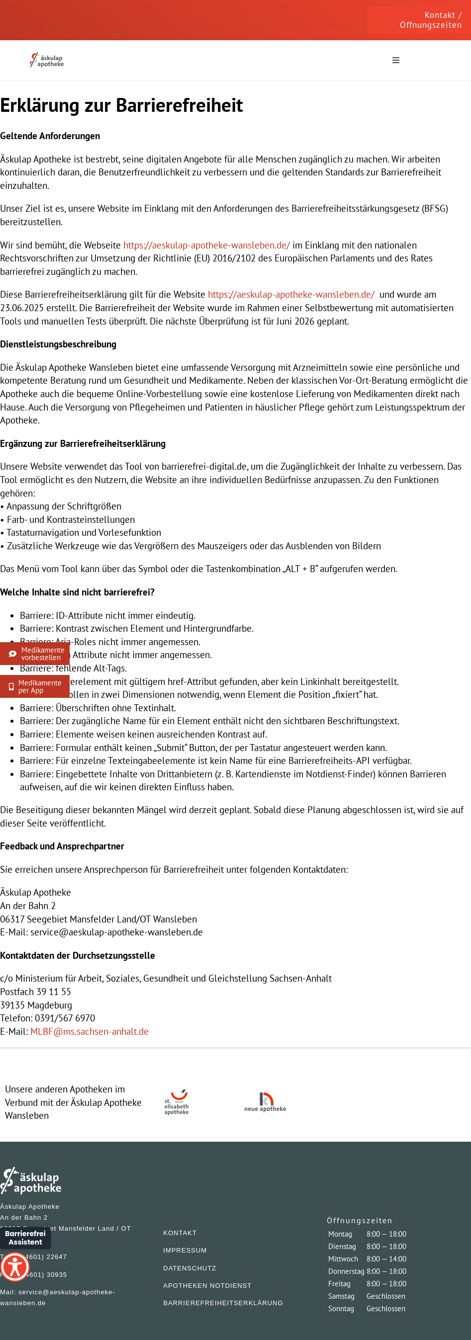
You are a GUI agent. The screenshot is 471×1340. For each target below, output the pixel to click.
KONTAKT (179, 1233)
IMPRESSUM (185, 1250)
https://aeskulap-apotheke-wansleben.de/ (206, 245)
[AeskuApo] (47, 57)
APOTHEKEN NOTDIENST (207, 1285)
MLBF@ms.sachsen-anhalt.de (89, 1031)
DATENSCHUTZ (189, 1268)
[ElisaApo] (176, 1094)
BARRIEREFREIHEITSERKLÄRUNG (223, 1303)
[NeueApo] (265, 1097)
